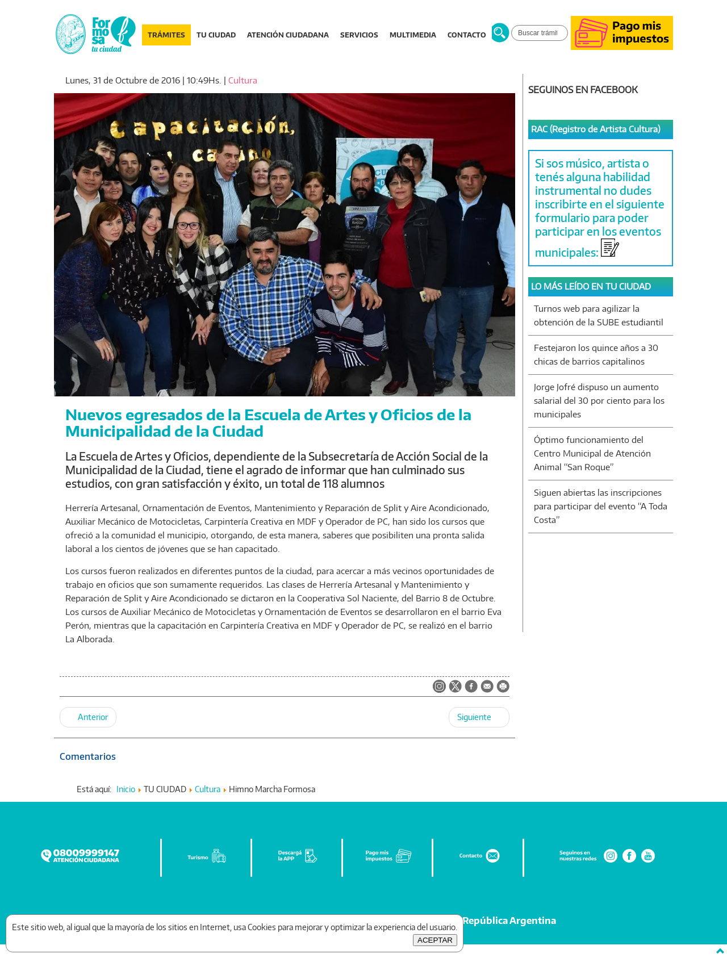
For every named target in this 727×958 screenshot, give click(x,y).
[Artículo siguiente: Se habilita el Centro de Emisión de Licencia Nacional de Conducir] (479, 717)
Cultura (242, 80)
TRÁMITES (166, 35)
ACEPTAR (435, 940)
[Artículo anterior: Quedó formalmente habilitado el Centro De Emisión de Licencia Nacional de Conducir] (88, 717)
